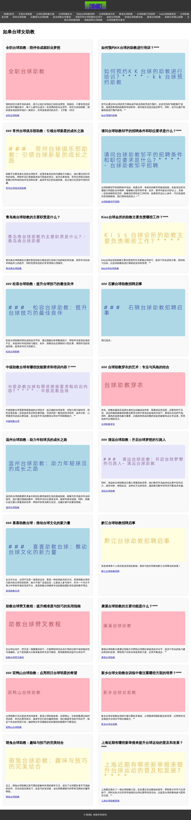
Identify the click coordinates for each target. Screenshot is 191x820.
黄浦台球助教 (126, 14)
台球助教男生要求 (116, 20)
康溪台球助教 (108, 657)
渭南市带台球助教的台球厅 (88, 17)
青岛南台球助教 (14, 268)
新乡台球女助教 (109, 724)
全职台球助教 (12, 115)
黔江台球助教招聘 (110, 571)
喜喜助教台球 (12, 591)
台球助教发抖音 (107, 14)
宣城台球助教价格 (134, 17)
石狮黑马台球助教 (39, 17)
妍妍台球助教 (113, 17)
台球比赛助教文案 (45, 14)
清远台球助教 (108, 491)
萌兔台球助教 (12, 797)
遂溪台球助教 (154, 17)
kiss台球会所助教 (110, 268)
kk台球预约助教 (109, 115)
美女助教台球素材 (62, 17)
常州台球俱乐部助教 (16, 188)
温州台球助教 (12, 507)
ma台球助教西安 (167, 14)
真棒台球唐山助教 (174, 17)
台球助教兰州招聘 (146, 14)
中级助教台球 (12, 421)
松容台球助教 (12, 351)
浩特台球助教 (19, 17)
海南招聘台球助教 (93, 20)
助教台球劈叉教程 (15, 657)
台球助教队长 (65, 14)
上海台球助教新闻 (110, 801)
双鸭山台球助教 (14, 727)
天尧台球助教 (25, 14)
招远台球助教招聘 (86, 14)
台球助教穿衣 (108, 424)
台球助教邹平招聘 (110, 201)
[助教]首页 (9, 14)
